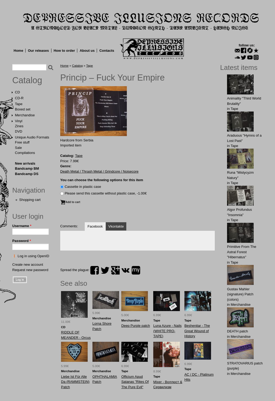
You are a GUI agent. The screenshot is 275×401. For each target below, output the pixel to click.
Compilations (25, 153)
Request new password (30, 270)
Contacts (106, 51)
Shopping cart (30, 200)
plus (115, 270)
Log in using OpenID (33, 256)
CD (17, 92)
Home (18, 51)
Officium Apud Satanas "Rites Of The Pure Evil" (135, 382)
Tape (18, 104)
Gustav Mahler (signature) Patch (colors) (240, 294)
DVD (18, 131)
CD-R (19, 98)
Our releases (38, 51)
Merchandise (25, 115)
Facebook (95, 226)
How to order (64, 51)
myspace (136, 270)
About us (87, 51)
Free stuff (22, 142)
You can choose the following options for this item (101, 180)
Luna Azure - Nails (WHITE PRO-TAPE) (167, 331)
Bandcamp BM (27, 168)
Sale (18, 148)
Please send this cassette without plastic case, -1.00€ (106, 193)
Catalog (27, 80)
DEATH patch (237, 331)
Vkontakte (116, 226)
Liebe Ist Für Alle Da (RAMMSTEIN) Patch (75, 382)
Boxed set (22, 109)
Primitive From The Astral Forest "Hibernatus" (241, 252)
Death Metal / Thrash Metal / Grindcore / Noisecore (99, 171)
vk (125, 270)
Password (21, 241)
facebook (94, 270)
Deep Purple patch (135, 326)
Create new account (27, 265)
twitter (105, 270)
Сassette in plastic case (83, 187)
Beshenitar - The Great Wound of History (197, 331)
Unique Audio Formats (32, 137)
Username (21, 226)
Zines (19, 126)
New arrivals (25, 163)
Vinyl (18, 121)
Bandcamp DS (26, 174)
